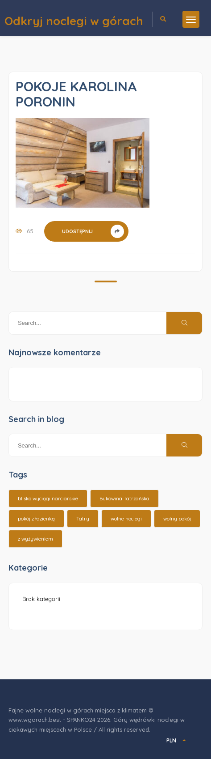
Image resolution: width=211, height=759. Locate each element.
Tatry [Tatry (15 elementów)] (82, 519)
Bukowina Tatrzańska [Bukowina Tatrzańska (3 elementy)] (124, 498)
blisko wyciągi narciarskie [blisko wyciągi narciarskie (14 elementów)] (48, 498)
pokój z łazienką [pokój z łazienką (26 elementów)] (36, 519)
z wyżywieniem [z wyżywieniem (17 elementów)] (35, 539)
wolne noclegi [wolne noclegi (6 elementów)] (126, 519)
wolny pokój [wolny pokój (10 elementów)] (177, 519)
